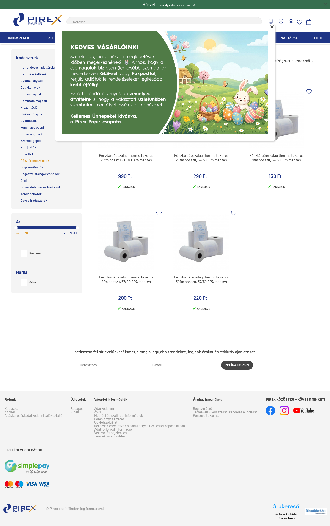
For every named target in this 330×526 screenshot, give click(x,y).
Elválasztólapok (31, 114)
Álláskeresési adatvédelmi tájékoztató (33, 415)
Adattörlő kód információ (113, 429)
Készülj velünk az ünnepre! (168, 4)
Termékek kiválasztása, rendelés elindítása (225, 412)
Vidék (75, 412)
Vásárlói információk (110, 399)
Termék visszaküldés (109, 436)
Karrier (10, 412)
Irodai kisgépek (32, 134)
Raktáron (31, 253)
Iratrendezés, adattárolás (38, 67)
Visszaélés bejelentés (110, 433)
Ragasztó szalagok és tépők (40, 174)
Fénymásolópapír (33, 127)
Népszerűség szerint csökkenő (287, 61)
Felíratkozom (237, 365)
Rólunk (10, 399)
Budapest (78, 409)
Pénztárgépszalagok (35, 160)
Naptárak (289, 38)
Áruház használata (207, 399)
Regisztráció (202, 409)
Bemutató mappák (34, 101)
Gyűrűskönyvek (32, 81)
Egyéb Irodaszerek (34, 200)
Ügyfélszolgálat (106, 422)
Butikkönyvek (30, 87)
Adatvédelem (104, 409)
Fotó (318, 38)
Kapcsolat (12, 409)
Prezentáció (29, 107)
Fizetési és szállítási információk (118, 415)
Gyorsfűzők (29, 121)
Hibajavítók (28, 147)
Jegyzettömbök (32, 167)
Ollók (24, 180)
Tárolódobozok (31, 194)
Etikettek (27, 154)
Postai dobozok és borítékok (41, 187)
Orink (28, 282)
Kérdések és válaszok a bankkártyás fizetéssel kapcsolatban (139, 426)
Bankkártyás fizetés (109, 419)
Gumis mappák (31, 94)
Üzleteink (78, 399)
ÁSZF (98, 412)
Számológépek (31, 141)
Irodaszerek (18, 38)
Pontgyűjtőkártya (206, 415)
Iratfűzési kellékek (34, 74)
